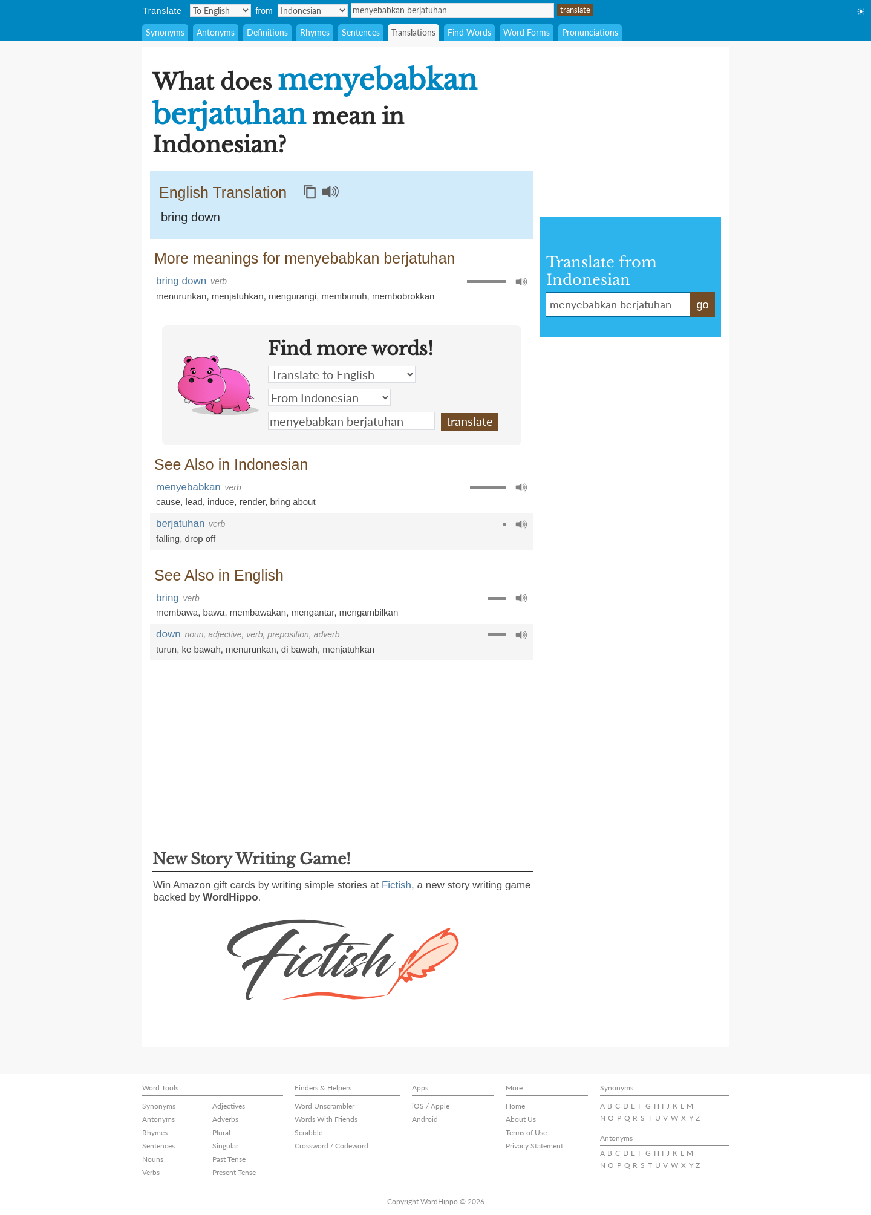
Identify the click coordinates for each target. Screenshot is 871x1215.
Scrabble (308, 1132)
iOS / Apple (430, 1105)
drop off (200, 538)
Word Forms (526, 32)
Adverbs (225, 1119)
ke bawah (201, 649)
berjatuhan (180, 523)
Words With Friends (326, 1119)
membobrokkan (403, 296)
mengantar (312, 612)
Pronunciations (590, 32)
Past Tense (229, 1159)
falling (168, 538)
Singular (225, 1145)
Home (515, 1105)
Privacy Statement (534, 1145)
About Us (521, 1119)
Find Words (469, 32)
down (168, 634)
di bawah (299, 649)
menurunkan (181, 296)
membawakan (258, 612)
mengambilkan (369, 612)
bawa (214, 612)
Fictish (396, 885)
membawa (177, 612)
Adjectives (228, 1105)
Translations (413, 32)
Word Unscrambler (324, 1105)
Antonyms (216, 32)
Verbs (151, 1172)
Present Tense (234, 1172)
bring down (190, 217)
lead (193, 502)
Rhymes (315, 32)
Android (425, 1119)
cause (168, 502)
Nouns (152, 1159)
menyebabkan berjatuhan (452, 10)
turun (166, 649)
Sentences (361, 32)
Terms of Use (526, 1132)
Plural (221, 1132)
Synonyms (165, 32)
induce (220, 502)
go (702, 305)
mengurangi (292, 296)
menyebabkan (188, 487)
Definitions (267, 32)
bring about (293, 502)
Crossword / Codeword (331, 1145)
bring (167, 598)
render (253, 502)
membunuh (344, 296)
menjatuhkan (238, 296)
